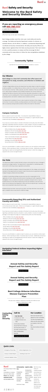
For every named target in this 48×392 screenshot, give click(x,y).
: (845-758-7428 (17, 138)
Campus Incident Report (10, 353)
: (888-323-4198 (21, 142)
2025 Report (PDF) (23, 270)
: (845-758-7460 (21, 129)
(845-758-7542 (23, 136)
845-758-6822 (10, 375)
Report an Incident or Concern (10, 31)
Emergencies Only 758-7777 (21, 336)
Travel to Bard (28, 371)
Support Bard (28, 375)
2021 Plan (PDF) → (23, 304)
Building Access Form (25, 353)
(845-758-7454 (25, 132)
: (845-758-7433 (22, 134)
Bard (40, 2)
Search (27, 373)
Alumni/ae (19, 379)
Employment (28, 370)
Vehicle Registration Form (25, 350)
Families (19, 380)
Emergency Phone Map (10, 350)
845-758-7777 (13, 26)
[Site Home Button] (18, 9)
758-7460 (19, 316)
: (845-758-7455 (22, 130)
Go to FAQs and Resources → (10, 253)
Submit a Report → (23, 67)
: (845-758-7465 (18, 140)
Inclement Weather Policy (10, 357)
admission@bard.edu (9, 379)
